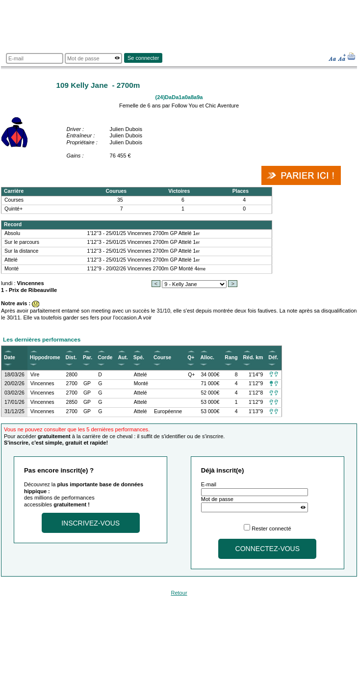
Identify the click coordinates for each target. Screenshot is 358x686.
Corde (105, 357)
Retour (179, 593)
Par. (87, 357)
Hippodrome (45, 357)
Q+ (190, 357)
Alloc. (207, 357)
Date (9, 357)
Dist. (71, 357)
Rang (231, 357)
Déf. (273, 357)
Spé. (138, 357)
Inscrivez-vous (90, 523)
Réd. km (253, 357)
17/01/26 (14, 402)
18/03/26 (14, 374)
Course (162, 357)
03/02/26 (14, 393)
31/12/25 (14, 411)
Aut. (123, 357)
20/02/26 (14, 383)
